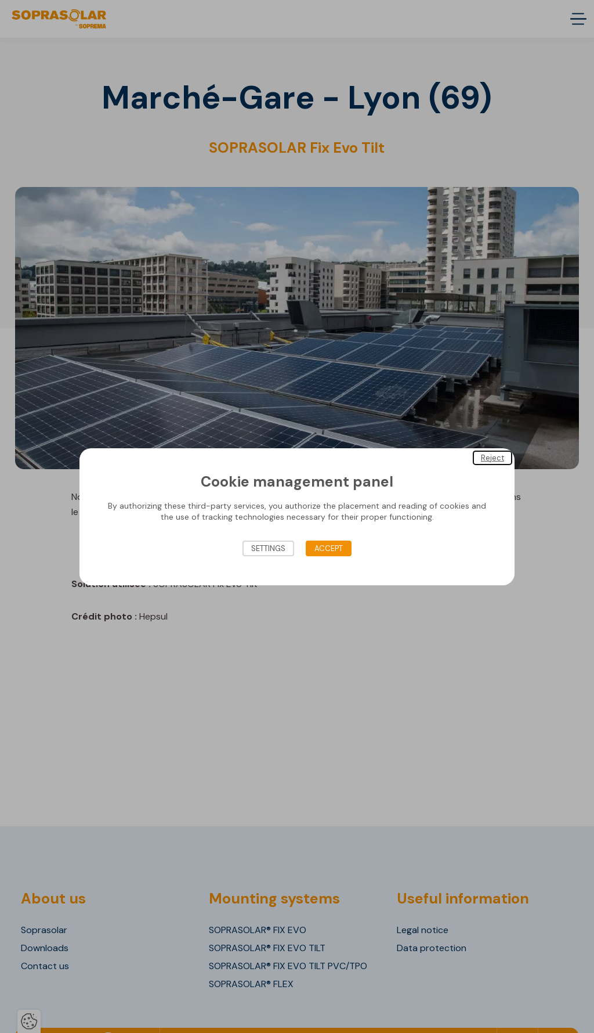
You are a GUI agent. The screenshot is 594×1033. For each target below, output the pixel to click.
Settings (268, 548)
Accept (328, 548)
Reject (492, 457)
